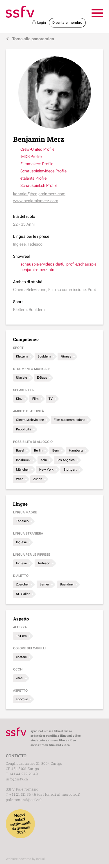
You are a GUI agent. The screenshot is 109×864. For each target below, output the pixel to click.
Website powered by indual (25, 859)
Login (39, 22)
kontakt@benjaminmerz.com (39, 193)
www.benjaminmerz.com (35, 200)
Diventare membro (67, 23)
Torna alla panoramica (30, 39)
